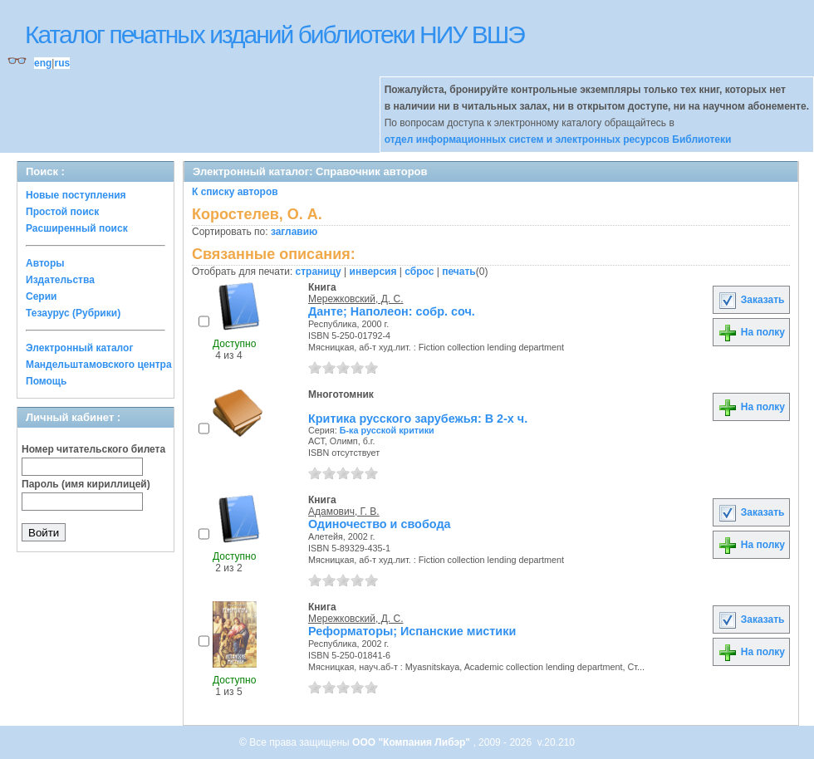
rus (62, 63)
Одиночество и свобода (379, 524)
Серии (41, 296)
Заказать (751, 300)
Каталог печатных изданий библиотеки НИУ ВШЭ (274, 34)
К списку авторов (235, 192)
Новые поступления (76, 195)
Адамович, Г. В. (344, 511)
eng (42, 63)
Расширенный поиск (77, 228)
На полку (751, 332)
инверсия (373, 271)
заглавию (294, 231)
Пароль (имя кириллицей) (86, 484)
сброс (419, 271)
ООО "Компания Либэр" (412, 742)
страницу (318, 271)
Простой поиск (62, 212)
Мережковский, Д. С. (355, 299)
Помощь (46, 381)
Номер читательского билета (93, 449)
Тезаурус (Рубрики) (73, 313)
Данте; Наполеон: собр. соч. (391, 311)
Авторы (45, 263)
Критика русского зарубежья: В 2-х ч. (417, 418)
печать (459, 271)
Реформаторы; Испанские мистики (412, 631)
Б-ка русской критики (387, 430)
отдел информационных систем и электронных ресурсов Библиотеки (558, 139)
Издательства (60, 280)
